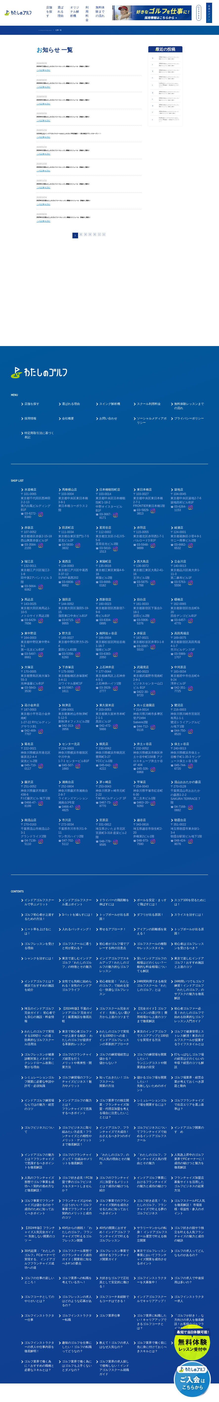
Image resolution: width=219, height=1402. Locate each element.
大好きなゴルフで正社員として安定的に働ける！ (114, 1217)
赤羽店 (141, 462)
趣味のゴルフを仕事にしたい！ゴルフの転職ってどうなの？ (77, 1282)
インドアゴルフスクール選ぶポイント (77, 837)
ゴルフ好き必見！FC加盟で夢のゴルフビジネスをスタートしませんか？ (77, 1119)
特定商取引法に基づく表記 (39, 370)
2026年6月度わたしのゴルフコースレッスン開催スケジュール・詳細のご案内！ (85, 84)
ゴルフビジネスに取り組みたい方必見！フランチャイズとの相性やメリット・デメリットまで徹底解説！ (77, 1071)
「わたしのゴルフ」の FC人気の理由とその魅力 (114, 1094)
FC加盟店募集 (199, 12)
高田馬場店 (181, 568)
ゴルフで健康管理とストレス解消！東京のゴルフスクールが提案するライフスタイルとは (189, 973)
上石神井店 (106, 602)
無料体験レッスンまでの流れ (189, 341)
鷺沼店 (178, 640)
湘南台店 (68, 717)
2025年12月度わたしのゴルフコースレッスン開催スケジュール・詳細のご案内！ (86, 214)
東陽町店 (105, 496)
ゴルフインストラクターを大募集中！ (152, 1215)
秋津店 (66, 640)
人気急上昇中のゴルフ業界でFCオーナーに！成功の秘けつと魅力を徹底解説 (189, 1096)
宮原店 (103, 755)
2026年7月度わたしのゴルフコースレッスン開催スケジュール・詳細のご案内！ (85, 66)
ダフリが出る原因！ (150, 849)
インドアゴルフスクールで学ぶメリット (39, 837)
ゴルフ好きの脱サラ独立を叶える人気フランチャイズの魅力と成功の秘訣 (189, 1169)
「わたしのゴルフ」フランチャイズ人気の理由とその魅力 (152, 1094)
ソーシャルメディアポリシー (152, 355)
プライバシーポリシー (189, 353)
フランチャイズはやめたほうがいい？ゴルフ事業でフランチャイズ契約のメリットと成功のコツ (77, 1144)
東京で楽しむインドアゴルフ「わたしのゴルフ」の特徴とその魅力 (77, 897)
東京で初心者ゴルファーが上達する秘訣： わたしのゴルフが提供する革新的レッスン (77, 973)
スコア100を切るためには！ (190, 837)
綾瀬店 (178, 462)
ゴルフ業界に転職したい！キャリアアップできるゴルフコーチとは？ (152, 1257)
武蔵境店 (143, 602)
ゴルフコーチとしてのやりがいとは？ (39, 1233)
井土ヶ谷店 (144, 678)
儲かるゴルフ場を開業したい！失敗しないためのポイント (152, 1018)
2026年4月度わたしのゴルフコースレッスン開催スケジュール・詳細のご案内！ (85, 121)
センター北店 (71, 678)
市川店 (66, 755)
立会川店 (180, 496)
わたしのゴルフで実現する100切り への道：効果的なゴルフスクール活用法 (39, 973)
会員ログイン (209, 13)
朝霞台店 (180, 755)
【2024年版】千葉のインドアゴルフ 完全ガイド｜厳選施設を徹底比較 (77, 950)
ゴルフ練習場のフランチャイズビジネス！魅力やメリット (77, 1016)
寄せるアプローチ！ (112, 864)
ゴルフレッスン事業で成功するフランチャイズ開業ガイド (114, 1190)
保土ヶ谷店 (181, 678)
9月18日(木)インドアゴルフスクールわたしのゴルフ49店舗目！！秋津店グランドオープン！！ (169, 211)
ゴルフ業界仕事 (109, 1250)
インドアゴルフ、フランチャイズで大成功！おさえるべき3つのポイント (115, 1069)
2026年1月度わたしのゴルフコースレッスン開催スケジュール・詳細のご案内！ (85, 196)
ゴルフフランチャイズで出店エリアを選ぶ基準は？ (189, 1039)
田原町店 (68, 462)
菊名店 (28, 678)
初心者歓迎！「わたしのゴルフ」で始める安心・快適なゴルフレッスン (114, 922)
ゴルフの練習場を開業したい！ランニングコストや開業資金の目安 (152, 996)
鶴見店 (103, 678)
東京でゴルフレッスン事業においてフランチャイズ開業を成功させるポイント (152, 1192)
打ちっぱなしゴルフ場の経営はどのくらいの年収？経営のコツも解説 (189, 996)
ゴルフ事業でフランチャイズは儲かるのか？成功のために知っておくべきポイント (39, 1142)
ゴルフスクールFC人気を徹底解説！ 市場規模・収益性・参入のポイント (189, 1142)
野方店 (66, 568)
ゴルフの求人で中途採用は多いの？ (189, 1215)
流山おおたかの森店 (187, 717)
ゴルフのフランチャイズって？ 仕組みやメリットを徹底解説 (77, 1094)
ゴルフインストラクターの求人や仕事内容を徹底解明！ (39, 1282)
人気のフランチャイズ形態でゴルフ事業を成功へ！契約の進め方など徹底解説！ (39, 1119)
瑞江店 (28, 496)
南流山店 (30, 755)
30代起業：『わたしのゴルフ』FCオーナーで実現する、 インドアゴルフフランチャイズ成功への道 (39, 1194)
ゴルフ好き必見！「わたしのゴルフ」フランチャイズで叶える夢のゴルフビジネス (152, 1142)
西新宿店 (105, 534)
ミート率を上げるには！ (37, 866)
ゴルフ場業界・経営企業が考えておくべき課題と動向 (189, 1016)
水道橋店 (30, 424)
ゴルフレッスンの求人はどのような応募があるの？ (77, 1236)
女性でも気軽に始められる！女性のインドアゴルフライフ (77, 920)
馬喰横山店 (69, 424)
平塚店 (141, 717)
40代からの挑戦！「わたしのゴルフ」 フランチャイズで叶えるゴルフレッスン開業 (77, 1169)
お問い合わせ (108, 353)
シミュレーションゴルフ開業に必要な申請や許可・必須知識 (39, 1016)
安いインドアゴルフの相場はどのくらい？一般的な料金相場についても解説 (152, 899)
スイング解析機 (109, 338)
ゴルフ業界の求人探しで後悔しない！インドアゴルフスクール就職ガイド (114, 1303)
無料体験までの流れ (100, 12)
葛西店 (66, 496)
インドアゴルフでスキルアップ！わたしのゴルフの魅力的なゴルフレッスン (114, 899)
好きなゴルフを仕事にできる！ (189, 1279)
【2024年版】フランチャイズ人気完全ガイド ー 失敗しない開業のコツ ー (39, 1169)
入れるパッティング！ (77, 864)
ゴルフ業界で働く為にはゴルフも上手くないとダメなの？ (77, 1300)
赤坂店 (28, 462)
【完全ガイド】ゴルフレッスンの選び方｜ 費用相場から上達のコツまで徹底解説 (152, 950)
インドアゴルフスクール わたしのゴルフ (51, 30)
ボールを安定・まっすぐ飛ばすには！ (152, 837)
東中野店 (30, 568)
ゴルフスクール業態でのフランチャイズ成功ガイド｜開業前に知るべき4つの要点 (77, 1192)
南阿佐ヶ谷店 (108, 568)
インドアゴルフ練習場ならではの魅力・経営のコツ (39, 1039)
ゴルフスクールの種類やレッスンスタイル (152, 881)
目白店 (141, 534)
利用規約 (155, 1395)
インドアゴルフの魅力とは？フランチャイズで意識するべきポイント (77, 1041)
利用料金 (87, 14)
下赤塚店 (68, 602)
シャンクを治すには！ (39, 893)
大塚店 (28, 602)
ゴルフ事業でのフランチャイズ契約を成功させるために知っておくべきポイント (114, 1142)
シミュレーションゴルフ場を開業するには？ (152, 1037)
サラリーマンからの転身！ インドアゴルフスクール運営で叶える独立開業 (152, 1169)
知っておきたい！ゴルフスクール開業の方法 (114, 1016)
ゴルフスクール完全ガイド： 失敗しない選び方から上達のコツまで (114, 947)
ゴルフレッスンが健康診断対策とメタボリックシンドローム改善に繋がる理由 (39, 996)
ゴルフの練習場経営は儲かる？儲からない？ (114, 993)
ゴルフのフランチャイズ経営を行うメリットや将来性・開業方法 (77, 996)
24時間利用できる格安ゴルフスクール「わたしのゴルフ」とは (152, 920)
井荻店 (141, 568)
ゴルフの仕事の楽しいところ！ (39, 1215)
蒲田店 (66, 534)
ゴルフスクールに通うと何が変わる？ (77, 881)
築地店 (178, 424)
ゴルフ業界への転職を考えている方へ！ (77, 1215)
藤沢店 (28, 717)
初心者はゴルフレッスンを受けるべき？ (189, 881)
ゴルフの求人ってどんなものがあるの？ (189, 1188)
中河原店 (180, 602)
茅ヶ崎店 (105, 717)
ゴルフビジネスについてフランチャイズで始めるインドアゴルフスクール (152, 1069)
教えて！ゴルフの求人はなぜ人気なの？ (114, 1279)
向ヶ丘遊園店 (146, 640)
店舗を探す (49, 12)
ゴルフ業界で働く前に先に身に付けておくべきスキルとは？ (152, 1282)
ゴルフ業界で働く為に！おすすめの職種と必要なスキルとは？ (39, 1300)
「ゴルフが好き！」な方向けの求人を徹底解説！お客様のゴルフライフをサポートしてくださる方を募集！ (189, 1259)
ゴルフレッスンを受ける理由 (39, 881)
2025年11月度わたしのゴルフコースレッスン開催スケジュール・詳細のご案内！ (86, 232)
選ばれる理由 (61, 12)
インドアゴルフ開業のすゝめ (189, 1064)
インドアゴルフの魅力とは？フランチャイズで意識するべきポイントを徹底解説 (39, 1096)
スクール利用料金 (149, 338)
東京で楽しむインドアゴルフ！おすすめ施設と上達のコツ (189, 897)
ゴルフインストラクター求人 (189, 1233)
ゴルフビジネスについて (39, 1064)
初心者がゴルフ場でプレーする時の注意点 (114, 881)
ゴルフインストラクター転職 (77, 1252)
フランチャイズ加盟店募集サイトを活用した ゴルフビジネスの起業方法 (189, 1119)
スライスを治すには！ (189, 849)
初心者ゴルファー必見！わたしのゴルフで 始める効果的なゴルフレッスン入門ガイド (189, 950)
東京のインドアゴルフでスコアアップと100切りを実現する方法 (153, 970)
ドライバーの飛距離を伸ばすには (114, 837)
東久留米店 (106, 640)
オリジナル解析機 (74, 12)
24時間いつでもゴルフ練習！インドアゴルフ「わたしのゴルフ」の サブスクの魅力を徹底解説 (189, 924)
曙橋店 (178, 534)
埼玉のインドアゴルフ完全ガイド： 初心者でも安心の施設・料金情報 (39, 950)
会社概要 (68, 353)
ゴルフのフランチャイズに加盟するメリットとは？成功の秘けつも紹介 (114, 1119)
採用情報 (30, 353)
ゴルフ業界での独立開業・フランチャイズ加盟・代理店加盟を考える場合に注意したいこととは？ (114, 1043)
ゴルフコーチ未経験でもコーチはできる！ (114, 1233)
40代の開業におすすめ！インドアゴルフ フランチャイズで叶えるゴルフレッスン (114, 1169)
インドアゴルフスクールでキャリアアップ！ (152, 1233)
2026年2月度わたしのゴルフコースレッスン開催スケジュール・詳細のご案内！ (85, 178)
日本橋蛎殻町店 (109, 424)
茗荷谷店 (105, 462)
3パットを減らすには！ (77, 849)
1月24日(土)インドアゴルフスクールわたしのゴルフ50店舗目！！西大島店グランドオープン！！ (169, 128)
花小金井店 (31, 640)
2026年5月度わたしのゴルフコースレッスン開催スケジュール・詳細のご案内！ (85, 103)
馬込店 (28, 534)
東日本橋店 (144, 424)
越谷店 (141, 755)
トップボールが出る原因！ (114, 851)
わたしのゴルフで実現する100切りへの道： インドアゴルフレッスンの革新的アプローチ (114, 973)
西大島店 (143, 496)
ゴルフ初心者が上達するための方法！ (39, 851)
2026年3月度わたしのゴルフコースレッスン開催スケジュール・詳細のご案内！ (85, 160)
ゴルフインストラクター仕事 (39, 1252)
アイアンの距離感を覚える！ (152, 866)
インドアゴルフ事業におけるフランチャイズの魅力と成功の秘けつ (152, 1117)
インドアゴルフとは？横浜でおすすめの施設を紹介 (39, 920)
